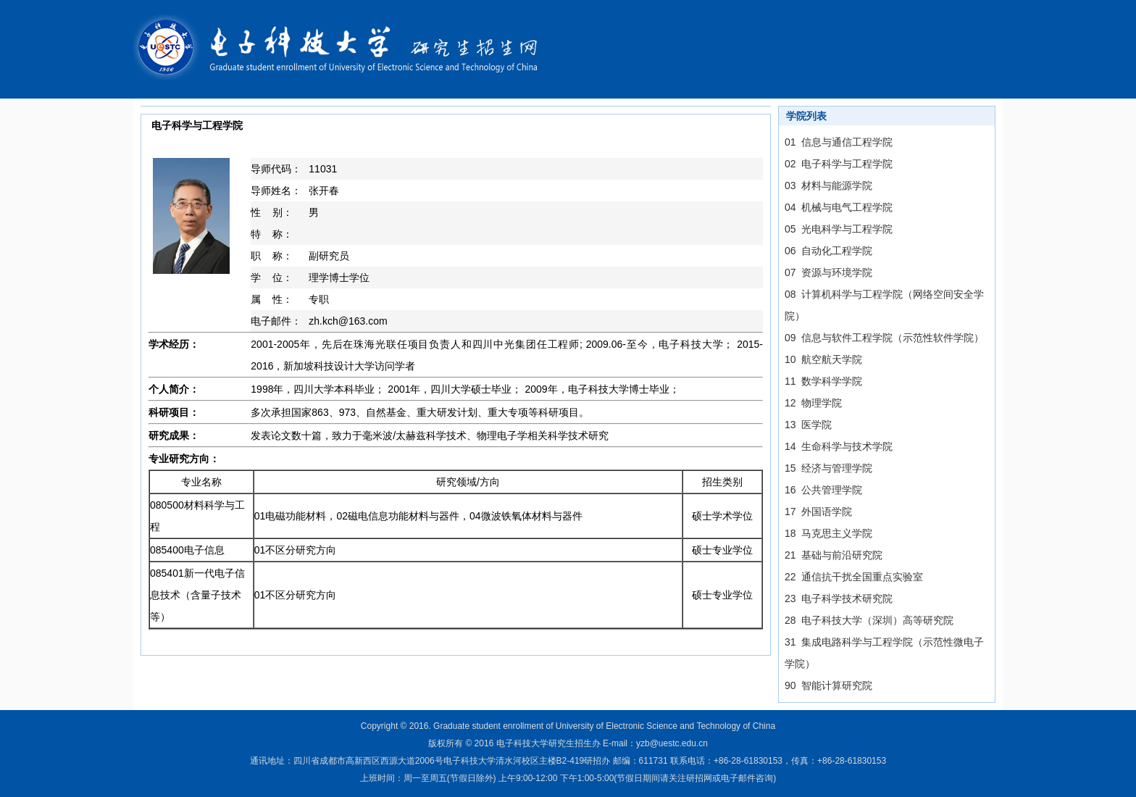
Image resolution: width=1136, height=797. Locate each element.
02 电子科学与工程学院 (839, 164)
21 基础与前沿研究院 (833, 555)
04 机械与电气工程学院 (839, 207)
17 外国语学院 (818, 511)
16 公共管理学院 (823, 490)
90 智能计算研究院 (828, 685)
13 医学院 (808, 424)
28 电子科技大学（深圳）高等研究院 (869, 620)
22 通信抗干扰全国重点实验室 (854, 577)
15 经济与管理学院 (828, 468)
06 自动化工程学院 (828, 250)
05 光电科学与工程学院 (839, 229)
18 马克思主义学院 (828, 533)
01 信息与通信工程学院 (839, 142)
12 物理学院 (813, 403)
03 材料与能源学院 (828, 185)
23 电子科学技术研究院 (839, 598)
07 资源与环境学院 (828, 272)
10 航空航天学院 (823, 359)
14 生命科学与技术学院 (839, 446)
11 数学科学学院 (823, 381)
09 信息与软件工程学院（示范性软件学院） (884, 337)
